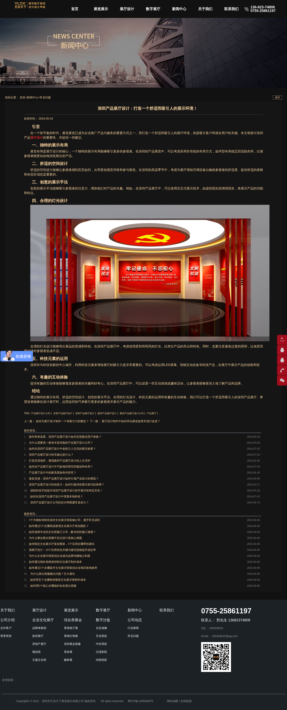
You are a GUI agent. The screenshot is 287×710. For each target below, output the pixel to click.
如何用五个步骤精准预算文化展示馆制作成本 (58, 579)
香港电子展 (71, 628)
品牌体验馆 (39, 628)
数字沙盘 (103, 620)
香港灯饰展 (71, 635)
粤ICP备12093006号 (140, 701)
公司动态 (135, 620)
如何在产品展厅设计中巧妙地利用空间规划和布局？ (61, 466)
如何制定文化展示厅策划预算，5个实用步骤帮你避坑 (61, 543)
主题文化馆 (39, 659)
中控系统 (101, 643)
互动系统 (101, 635)
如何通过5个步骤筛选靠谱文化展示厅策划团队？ (59, 526)
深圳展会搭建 (72, 643)
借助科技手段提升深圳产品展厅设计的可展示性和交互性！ (66, 490)
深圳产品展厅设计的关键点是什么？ (51, 454)
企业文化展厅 (43, 620)
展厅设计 (127, 9)
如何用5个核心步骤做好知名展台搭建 (53, 585)
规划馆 (36, 651)
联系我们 (231, 9)
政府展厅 (37, 635)
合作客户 (6, 628)
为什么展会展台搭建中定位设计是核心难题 (55, 537)
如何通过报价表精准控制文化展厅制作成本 (55, 561)
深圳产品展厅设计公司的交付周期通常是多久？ (59, 502)
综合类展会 (73, 620)
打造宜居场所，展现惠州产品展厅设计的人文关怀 (59, 460)
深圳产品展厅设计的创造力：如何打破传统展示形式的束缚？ (66, 484)
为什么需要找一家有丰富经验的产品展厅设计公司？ (61, 442)
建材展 (68, 659)
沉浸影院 (101, 651)
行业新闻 (133, 628)
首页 (74, 9)
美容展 (68, 651)
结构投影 (101, 659)
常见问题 (45, 97)
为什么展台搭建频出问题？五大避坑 (52, 573)
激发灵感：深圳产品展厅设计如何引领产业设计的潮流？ (64, 478)
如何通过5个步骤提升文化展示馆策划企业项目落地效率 (63, 567)
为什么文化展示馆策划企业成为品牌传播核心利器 (59, 555)
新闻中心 (179, 9)
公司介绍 (7, 620)
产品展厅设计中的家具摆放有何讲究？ (52, 472)
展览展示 (101, 9)
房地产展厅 (39, 643)
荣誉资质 (6, 635)
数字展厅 (153, 9)
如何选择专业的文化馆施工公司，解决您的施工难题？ (62, 532)
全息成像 (101, 628)
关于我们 (205, 9)
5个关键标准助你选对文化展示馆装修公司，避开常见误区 (64, 520)
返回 (277, 97)
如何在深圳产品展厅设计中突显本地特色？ (56, 496)
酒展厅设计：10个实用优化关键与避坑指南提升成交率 (62, 549)
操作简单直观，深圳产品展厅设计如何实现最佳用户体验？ (65, 436)
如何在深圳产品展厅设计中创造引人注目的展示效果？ (62, 448)
